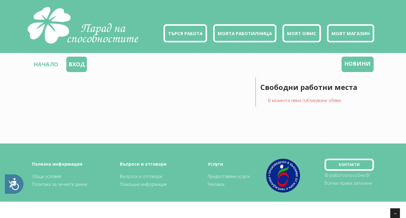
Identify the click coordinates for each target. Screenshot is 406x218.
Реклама (216, 184)
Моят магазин (351, 33)
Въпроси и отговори (141, 176)
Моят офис (301, 33)
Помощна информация (143, 184)
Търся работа (185, 33)
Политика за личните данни (59, 184)
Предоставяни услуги (229, 176)
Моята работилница (245, 33)
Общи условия (46, 176)
